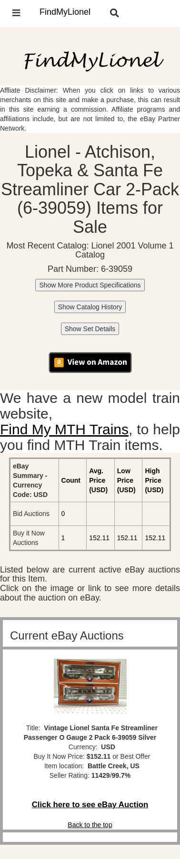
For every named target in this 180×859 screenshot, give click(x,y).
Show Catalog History (90, 307)
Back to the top (90, 825)
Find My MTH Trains (64, 429)
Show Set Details (90, 329)
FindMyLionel (65, 12)
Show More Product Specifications (89, 285)
